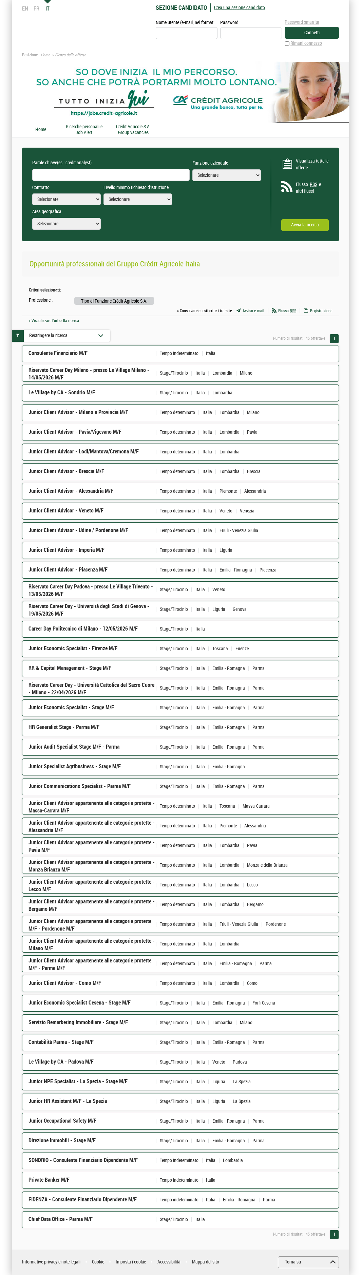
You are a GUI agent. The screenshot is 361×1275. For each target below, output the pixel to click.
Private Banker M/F (49, 1180)
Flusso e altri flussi (308, 187)
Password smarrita (302, 22)
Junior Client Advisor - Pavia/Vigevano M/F (74, 432)
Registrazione (321, 310)
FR (36, 8)
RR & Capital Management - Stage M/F (69, 668)
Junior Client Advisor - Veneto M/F (65, 511)
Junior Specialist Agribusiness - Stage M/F (74, 767)
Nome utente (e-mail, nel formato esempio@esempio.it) (186, 22)
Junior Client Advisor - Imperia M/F (66, 550)
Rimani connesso (306, 43)
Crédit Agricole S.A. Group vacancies (133, 129)
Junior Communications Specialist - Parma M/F (79, 786)
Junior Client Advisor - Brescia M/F (66, 471)
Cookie (98, 1262)
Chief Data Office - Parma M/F (60, 1219)
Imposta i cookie (131, 1262)
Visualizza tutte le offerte (312, 164)
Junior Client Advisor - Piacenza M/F (68, 570)
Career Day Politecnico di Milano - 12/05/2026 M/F (83, 629)
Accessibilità (168, 1262)
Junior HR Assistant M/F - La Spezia (67, 1101)
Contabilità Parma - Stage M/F (61, 1042)
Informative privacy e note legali (51, 1262)
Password (229, 22)
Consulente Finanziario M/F (58, 353)
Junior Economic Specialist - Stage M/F (71, 708)
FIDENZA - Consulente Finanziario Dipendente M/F (82, 1200)
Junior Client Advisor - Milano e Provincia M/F (78, 412)
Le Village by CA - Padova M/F (61, 1062)
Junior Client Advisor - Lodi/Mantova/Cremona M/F (83, 452)
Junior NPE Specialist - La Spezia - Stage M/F (78, 1082)
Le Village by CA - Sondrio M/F (61, 393)
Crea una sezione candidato (239, 8)
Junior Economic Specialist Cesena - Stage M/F (79, 1003)
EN (25, 8)
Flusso (287, 310)
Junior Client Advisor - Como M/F (64, 983)
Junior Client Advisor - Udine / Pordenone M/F (78, 530)
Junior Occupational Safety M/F (62, 1121)
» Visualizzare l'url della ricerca (54, 320)
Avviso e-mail (253, 310)
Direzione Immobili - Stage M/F (62, 1141)
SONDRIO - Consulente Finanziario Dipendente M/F (83, 1160)
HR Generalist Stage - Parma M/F (63, 727)
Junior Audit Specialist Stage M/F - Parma (73, 747)
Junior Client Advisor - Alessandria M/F (70, 491)
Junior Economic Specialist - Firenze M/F (72, 648)
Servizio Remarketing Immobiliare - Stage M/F (78, 1022)
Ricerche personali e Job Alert (84, 129)
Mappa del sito (205, 1262)
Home (45, 55)
